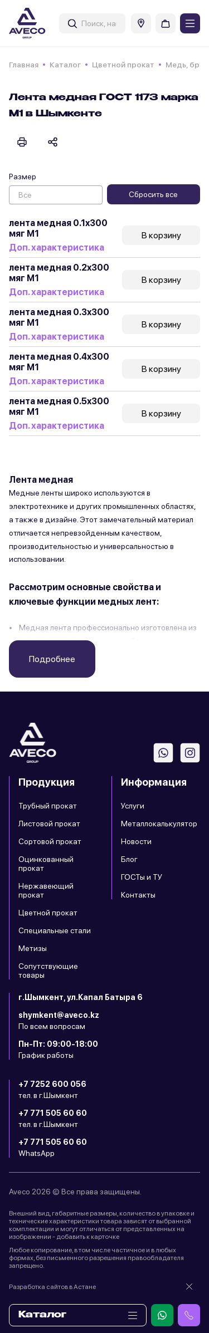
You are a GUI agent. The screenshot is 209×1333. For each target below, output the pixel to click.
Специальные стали (54, 930)
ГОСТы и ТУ (141, 877)
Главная (23, 64)
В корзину (161, 235)
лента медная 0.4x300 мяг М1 (59, 362)
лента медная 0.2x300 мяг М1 (59, 272)
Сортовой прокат (49, 841)
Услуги (132, 805)
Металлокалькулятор (159, 823)
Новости (136, 841)
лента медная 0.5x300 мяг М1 (59, 406)
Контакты (138, 894)
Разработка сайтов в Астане (52, 1287)
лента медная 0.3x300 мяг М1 (59, 317)
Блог (129, 859)
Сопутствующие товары (48, 970)
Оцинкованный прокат (46, 864)
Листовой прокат (49, 823)
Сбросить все (153, 194)
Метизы (32, 948)
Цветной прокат (123, 64)
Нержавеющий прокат (46, 890)
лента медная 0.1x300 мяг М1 (58, 228)
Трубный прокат (47, 805)
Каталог (65, 64)
